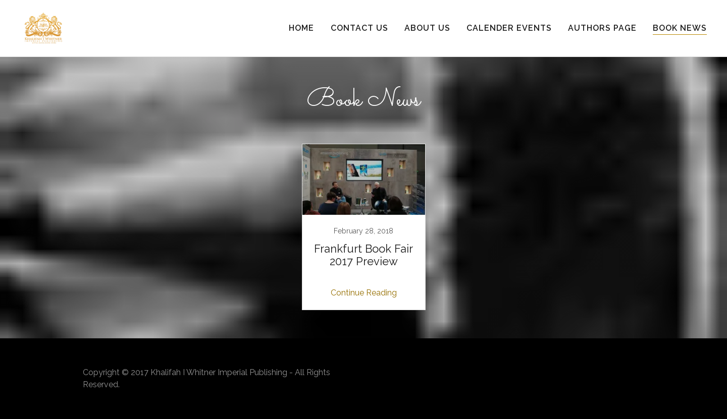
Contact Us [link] (359, 28)
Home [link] (301, 28)
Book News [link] (680, 28)
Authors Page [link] (602, 28)
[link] (43, 27)
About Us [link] (427, 28)
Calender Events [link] (509, 28)
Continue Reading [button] (364, 292)
